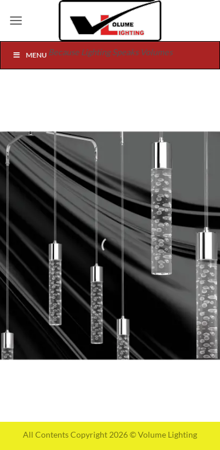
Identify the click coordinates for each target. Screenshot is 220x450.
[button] (16, 20)
